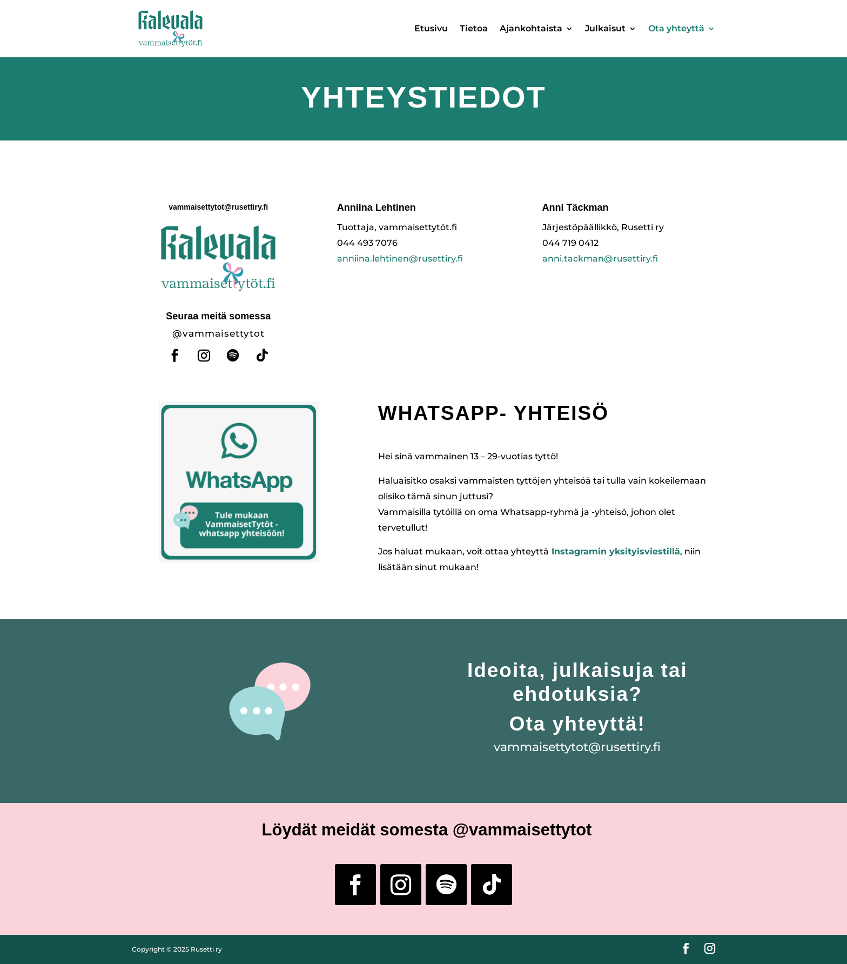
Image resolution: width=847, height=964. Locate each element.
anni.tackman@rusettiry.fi (600, 258)
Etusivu (431, 28)
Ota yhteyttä (676, 28)
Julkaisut (605, 28)
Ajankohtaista (531, 28)
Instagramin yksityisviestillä (616, 551)
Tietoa (474, 28)
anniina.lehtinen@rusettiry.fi (400, 258)
